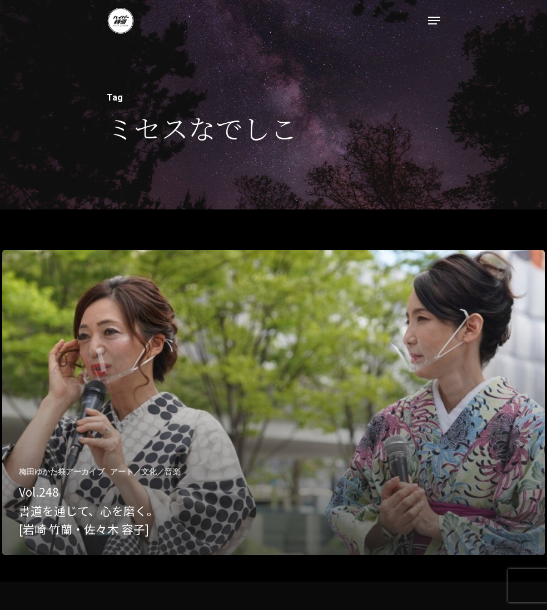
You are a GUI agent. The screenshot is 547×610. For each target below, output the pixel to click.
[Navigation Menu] (434, 20)
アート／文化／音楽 (145, 471)
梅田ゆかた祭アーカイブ (62, 471)
